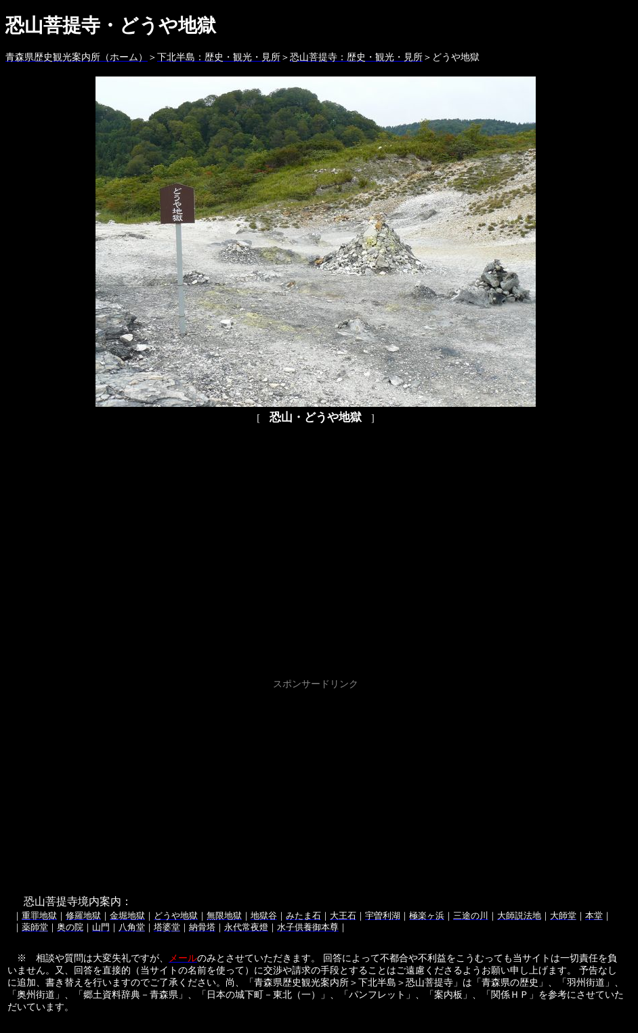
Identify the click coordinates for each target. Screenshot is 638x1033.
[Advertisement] (316, 788)
